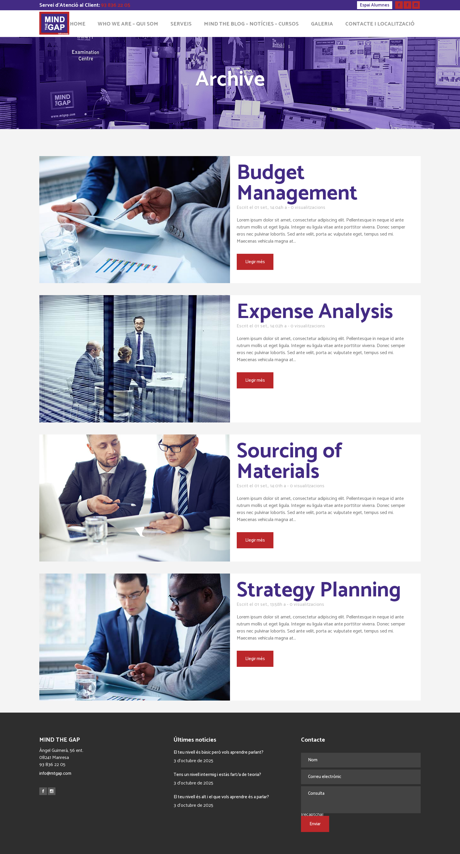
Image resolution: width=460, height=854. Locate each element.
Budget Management (297, 183)
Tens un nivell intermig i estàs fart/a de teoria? (217, 774)
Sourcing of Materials (290, 461)
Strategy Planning (319, 591)
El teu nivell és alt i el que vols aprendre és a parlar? (221, 797)
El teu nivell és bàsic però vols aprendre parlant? (218, 752)
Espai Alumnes (374, 5)
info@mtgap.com (55, 773)
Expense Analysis (315, 312)
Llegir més (255, 261)
